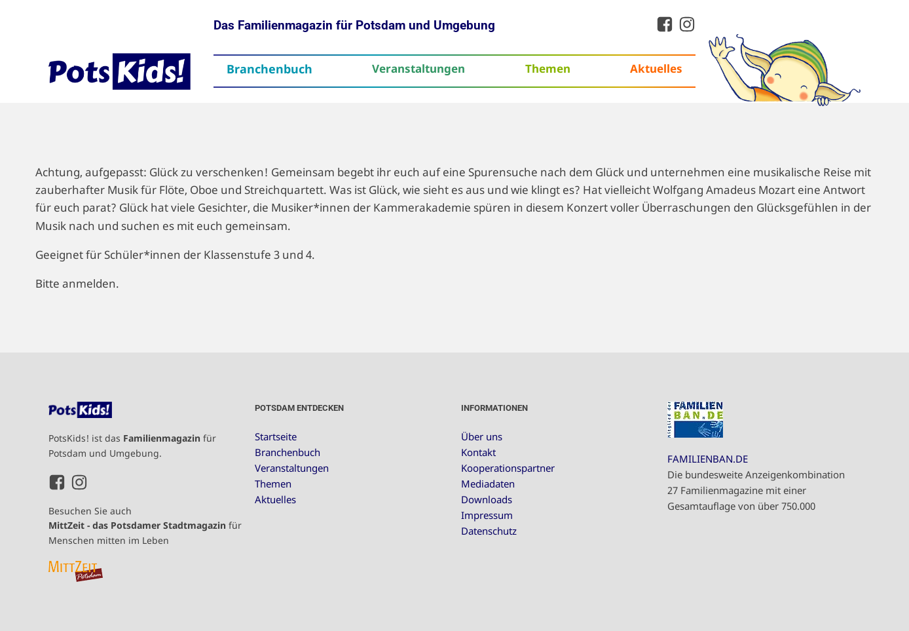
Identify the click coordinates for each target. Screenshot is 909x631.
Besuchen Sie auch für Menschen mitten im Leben (145, 525)
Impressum (487, 515)
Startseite (276, 436)
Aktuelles (656, 68)
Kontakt (478, 452)
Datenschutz (489, 530)
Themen (547, 68)
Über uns (481, 436)
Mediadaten (488, 483)
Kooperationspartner (508, 467)
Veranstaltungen (418, 68)
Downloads (486, 499)
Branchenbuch (269, 69)
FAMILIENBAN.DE (707, 458)
